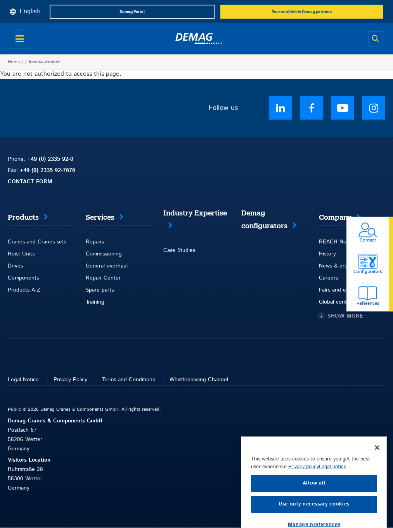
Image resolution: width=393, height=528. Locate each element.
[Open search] (375, 39)
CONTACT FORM (30, 182)
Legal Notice (23, 380)
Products (23, 217)
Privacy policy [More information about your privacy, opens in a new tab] (303, 491)
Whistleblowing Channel (199, 380)
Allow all (314, 508)
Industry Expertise (195, 213)
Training (95, 302)
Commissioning (104, 254)
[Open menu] (19, 39)
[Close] (377, 472)
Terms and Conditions (128, 380)
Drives (15, 266)
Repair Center (103, 278)
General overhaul (107, 266)
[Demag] (198, 39)
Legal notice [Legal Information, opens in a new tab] (332, 491)
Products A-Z (24, 290)
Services (100, 217)
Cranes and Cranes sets (37, 242)
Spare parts (100, 290)
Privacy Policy (70, 380)
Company (335, 217)
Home (14, 62)
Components (23, 278)
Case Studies (179, 250)
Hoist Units (21, 254)
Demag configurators (264, 219)
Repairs (95, 242)
